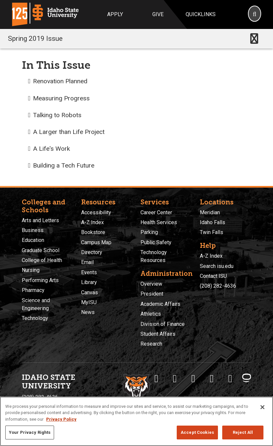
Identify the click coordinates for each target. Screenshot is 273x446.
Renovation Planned (60, 81)
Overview (151, 284)
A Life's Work (51, 148)
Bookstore (93, 232)
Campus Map (96, 242)
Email (87, 262)
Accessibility (96, 212)
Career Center (156, 212)
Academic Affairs (160, 304)
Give (158, 14)
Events (89, 272)
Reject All (243, 432)
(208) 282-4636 (218, 286)
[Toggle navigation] (254, 38)
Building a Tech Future (63, 165)
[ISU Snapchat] (230, 378)
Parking (149, 232)
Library (89, 282)
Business (33, 230)
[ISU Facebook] (156, 378)
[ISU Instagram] (193, 378)
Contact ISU (213, 276)
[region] (136, 421)
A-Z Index (92, 222)
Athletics (150, 314)
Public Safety (155, 242)
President (151, 294)
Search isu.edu (216, 266)
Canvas (89, 292)
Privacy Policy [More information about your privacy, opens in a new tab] (61, 419)
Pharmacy (33, 290)
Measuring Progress (61, 98)
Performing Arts (40, 280)
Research (151, 344)
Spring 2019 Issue (35, 38)
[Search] (254, 14)
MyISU (89, 302)
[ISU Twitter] (174, 378)
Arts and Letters (40, 220)
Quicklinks (201, 14)
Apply (115, 14)
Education (33, 240)
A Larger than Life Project (69, 132)
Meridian (210, 212)
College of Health (42, 260)
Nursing (31, 270)
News (88, 312)
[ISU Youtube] (211, 378)
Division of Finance (162, 324)
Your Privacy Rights (29, 432)
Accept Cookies (197, 432)
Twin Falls (211, 232)
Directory (91, 252)
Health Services (158, 222)
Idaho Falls (212, 222)
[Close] (262, 407)
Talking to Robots (57, 115)
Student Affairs (157, 334)
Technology (35, 318)
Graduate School (40, 250)
